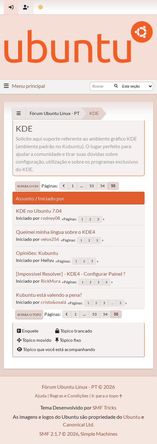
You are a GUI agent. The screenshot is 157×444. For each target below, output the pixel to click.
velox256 (50, 239)
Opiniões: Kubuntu (37, 253)
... (81, 185)
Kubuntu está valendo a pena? (49, 295)
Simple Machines (98, 434)
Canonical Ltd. (78, 424)
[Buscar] (116, 86)
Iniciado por (51, 198)
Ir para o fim (27, 186)
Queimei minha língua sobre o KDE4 (55, 232)
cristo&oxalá (53, 302)
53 (91, 185)
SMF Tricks (104, 407)
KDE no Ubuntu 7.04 (39, 211)
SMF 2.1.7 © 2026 (58, 434)
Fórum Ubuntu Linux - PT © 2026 (78, 387)
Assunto (25, 198)
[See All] (19, 113)
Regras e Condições (69, 395)
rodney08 (50, 218)
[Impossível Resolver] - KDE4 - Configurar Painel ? (70, 274)
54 (102, 185)
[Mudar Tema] (41, 7)
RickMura (50, 281)
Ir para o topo (29, 315)
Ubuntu (131, 417)
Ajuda (41, 395)
